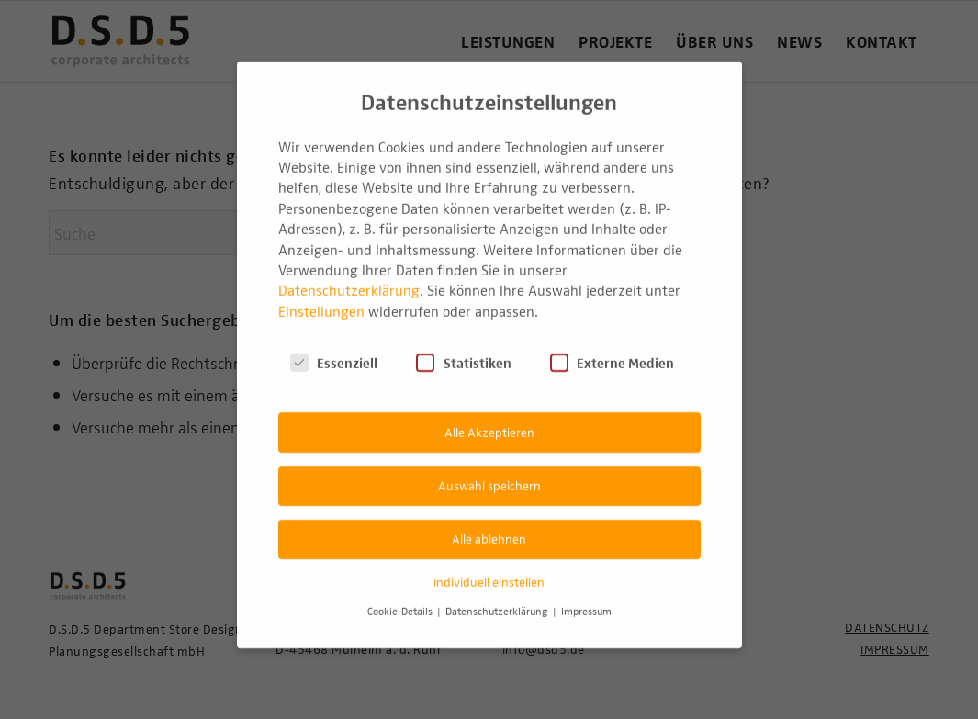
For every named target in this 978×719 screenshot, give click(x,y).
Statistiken (463, 344)
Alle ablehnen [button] (489, 520)
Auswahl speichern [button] (489, 467)
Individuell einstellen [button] (489, 563)
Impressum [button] (586, 592)
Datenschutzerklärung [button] (498, 592)
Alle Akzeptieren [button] (489, 412)
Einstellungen (321, 293)
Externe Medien (612, 344)
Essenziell (333, 344)
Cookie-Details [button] (401, 592)
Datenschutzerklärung (349, 272)
